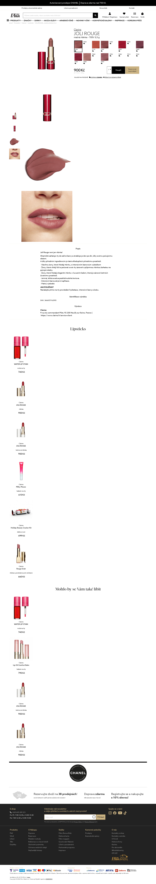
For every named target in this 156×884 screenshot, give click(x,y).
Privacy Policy (78, 829)
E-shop (13, 816)
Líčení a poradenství (71, 8)
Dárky (41, 24)
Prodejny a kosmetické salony (32, 8)
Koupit (118, 77)
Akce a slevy (54, 24)
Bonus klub (103, 8)
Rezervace (32, 843)
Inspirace (123, 24)
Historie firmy (117, 849)
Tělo (11, 849)
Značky (31, 24)
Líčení (12, 846)
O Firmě (115, 846)
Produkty (19, 24)
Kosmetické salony (106, 24)
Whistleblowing (117, 857)
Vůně (12, 843)
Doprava (31, 840)
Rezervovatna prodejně (132, 77)
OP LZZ (114, 860)
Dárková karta (64, 843)
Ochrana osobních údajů (37, 854)
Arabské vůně (70, 24)
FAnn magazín (64, 846)
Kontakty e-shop (118, 840)
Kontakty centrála (118, 843)
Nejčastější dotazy (35, 857)
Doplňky (13, 852)
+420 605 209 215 (18, 819)
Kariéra (114, 852)
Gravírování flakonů (66, 849)
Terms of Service (89, 829)
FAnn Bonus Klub (65, 840)
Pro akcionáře (117, 854)
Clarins (77, 36)
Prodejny (88, 840)
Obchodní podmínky (36, 852)
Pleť (11, 840)
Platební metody (34, 846)
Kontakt (131, 8)
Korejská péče (138, 24)
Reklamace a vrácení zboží (38, 849)
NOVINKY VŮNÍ (86, 24)
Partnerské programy (67, 854)
